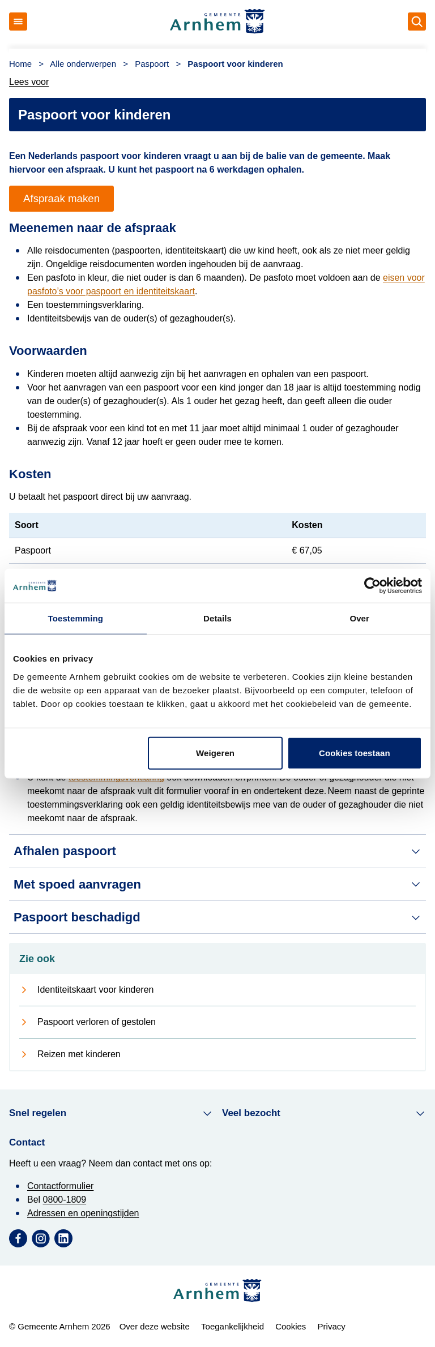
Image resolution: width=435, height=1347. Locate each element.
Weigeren (215, 752)
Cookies (290, 1326)
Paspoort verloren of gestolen (96, 1022)
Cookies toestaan (354, 752)
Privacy (332, 1326)
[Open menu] (18, 21)
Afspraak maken (61, 198)
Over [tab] (359, 618)
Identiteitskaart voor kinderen (95, 989)
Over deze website (155, 1326)
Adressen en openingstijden (83, 1213)
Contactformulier (60, 1186)
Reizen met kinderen (79, 1054)
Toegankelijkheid (232, 1326)
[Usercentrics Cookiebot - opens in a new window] (372, 585)
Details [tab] (217, 618)
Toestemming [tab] (76, 618)
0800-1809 (65, 1199)
